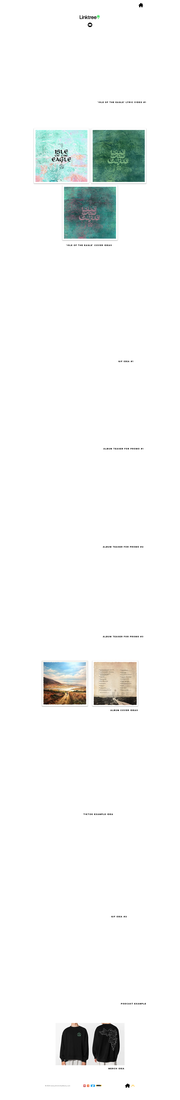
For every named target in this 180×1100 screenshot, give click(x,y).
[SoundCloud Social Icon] (88, 1086)
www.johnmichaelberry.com (60, 1086)
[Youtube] (90, 25)
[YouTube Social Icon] (84, 1086)
